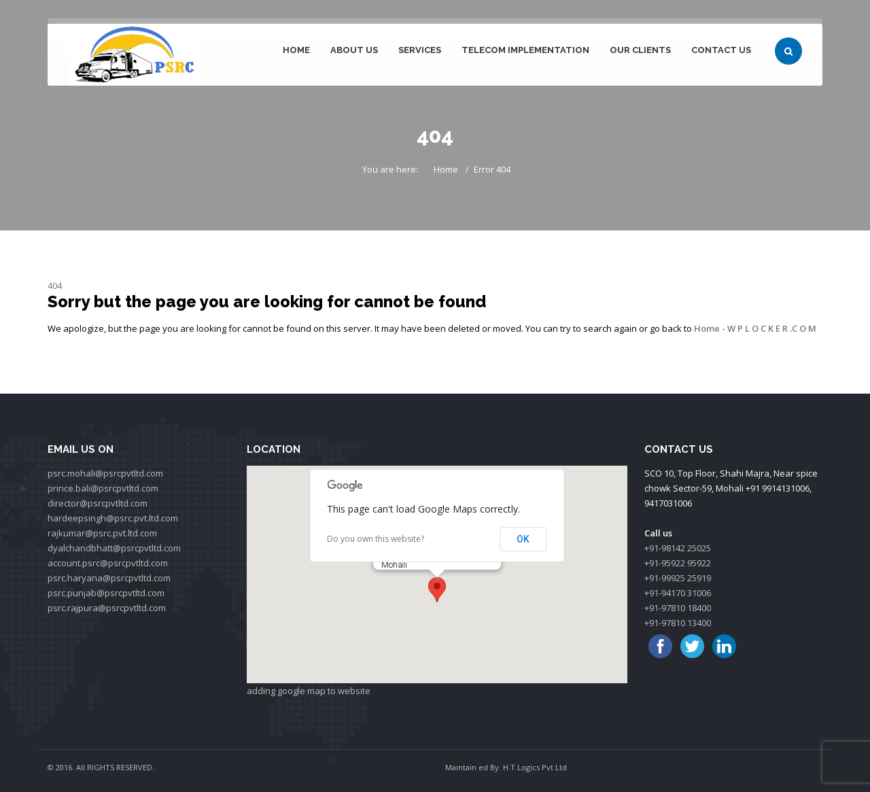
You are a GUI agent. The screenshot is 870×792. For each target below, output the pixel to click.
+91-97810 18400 (677, 608)
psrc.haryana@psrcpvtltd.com (109, 578)
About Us (354, 50)
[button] (437, 589)
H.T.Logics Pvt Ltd (535, 767)
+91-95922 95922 (677, 563)
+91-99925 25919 (677, 578)
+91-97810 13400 (677, 623)
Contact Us (721, 50)
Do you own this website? (375, 539)
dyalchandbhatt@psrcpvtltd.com (114, 548)
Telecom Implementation (525, 50)
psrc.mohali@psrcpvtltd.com (105, 473)
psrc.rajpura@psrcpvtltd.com (107, 608)
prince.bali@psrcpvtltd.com (103, 488)
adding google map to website (308, 691)
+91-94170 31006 (677, 593)
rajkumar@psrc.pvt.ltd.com (102, 533)
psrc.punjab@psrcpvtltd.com (106, 593)
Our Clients (640, 50)
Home (296, 50)
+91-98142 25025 (677, 548)
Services (419, 50)
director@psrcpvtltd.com (97, 503)
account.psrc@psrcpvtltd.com (108, 563)
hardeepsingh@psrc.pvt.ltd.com (113, 518)
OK (523, 539)
